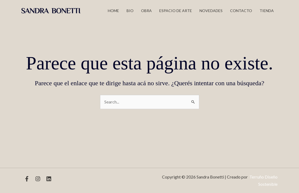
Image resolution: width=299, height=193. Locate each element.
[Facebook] (26, 178)
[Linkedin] (48, 178)
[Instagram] (37, 178)
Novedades (211, 10)
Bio (130, 10)
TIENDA (267, 10)
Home (113, 10)
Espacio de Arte (175, 10)
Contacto (241, 10)
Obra (146, 10)
